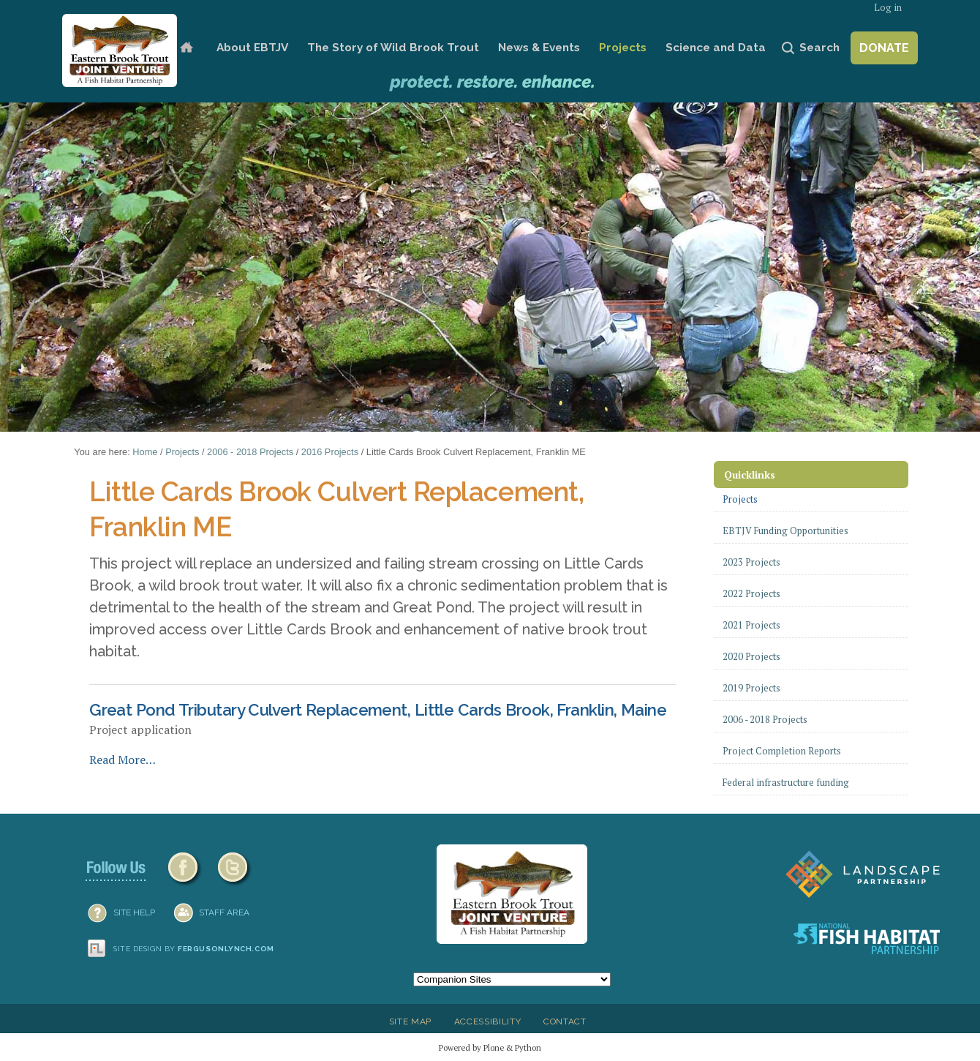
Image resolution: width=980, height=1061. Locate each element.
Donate (884, 48)
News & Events (539, 47)
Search (819, 47)
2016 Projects (329, 451)
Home (186, 47)
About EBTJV (252, 47)
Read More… (122, 759)
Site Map (410, 1021)
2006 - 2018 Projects (250, 451)
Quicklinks (749, 474)
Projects (623, 47)
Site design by (193, 949)
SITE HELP (134, 912)
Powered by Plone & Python (490, 1047)
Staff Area (224, 912)
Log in (888, 7)
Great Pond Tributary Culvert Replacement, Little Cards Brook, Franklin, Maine (377, 709)
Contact (565, 1021)
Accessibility (487, 1021)
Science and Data (716, 47)
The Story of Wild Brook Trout (393, 47)
